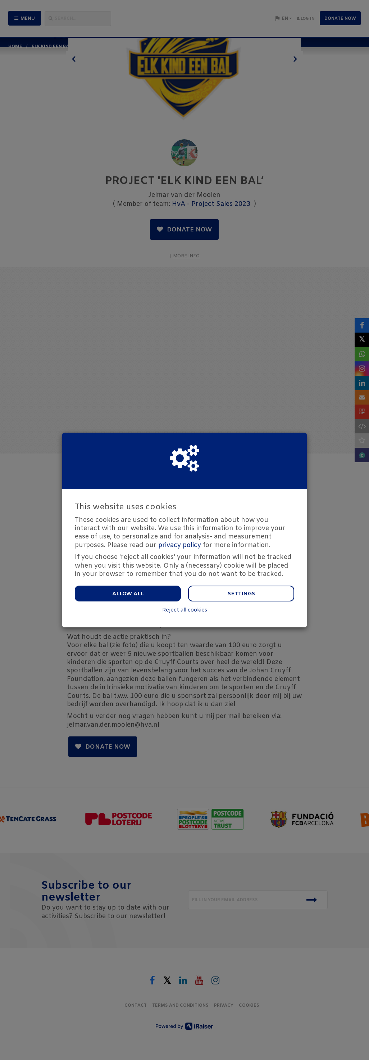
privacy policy (179, 545)
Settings (241, 593)
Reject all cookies (184, 610)
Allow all (128, 593)
